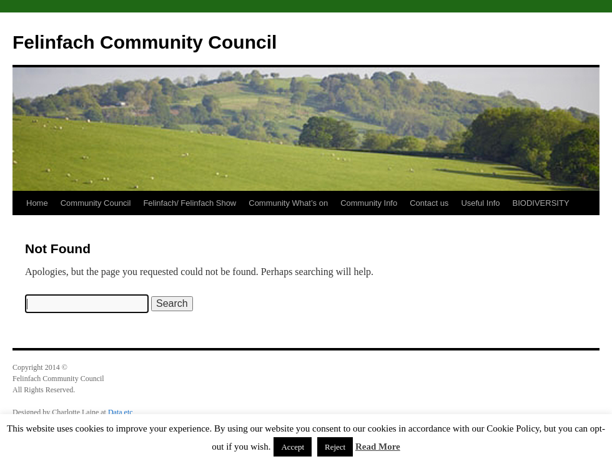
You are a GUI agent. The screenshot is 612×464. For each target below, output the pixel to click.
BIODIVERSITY (541, 203)
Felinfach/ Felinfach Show (189, 203)
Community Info (368, 203)
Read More (377, 447)
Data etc (120, 412)
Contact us (429, 203)
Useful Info (480, 203)
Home (37, 203)
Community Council (96, 203)
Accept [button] (292, 447)
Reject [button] (335, 447)
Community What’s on (288, 203)
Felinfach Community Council (144, 42)
